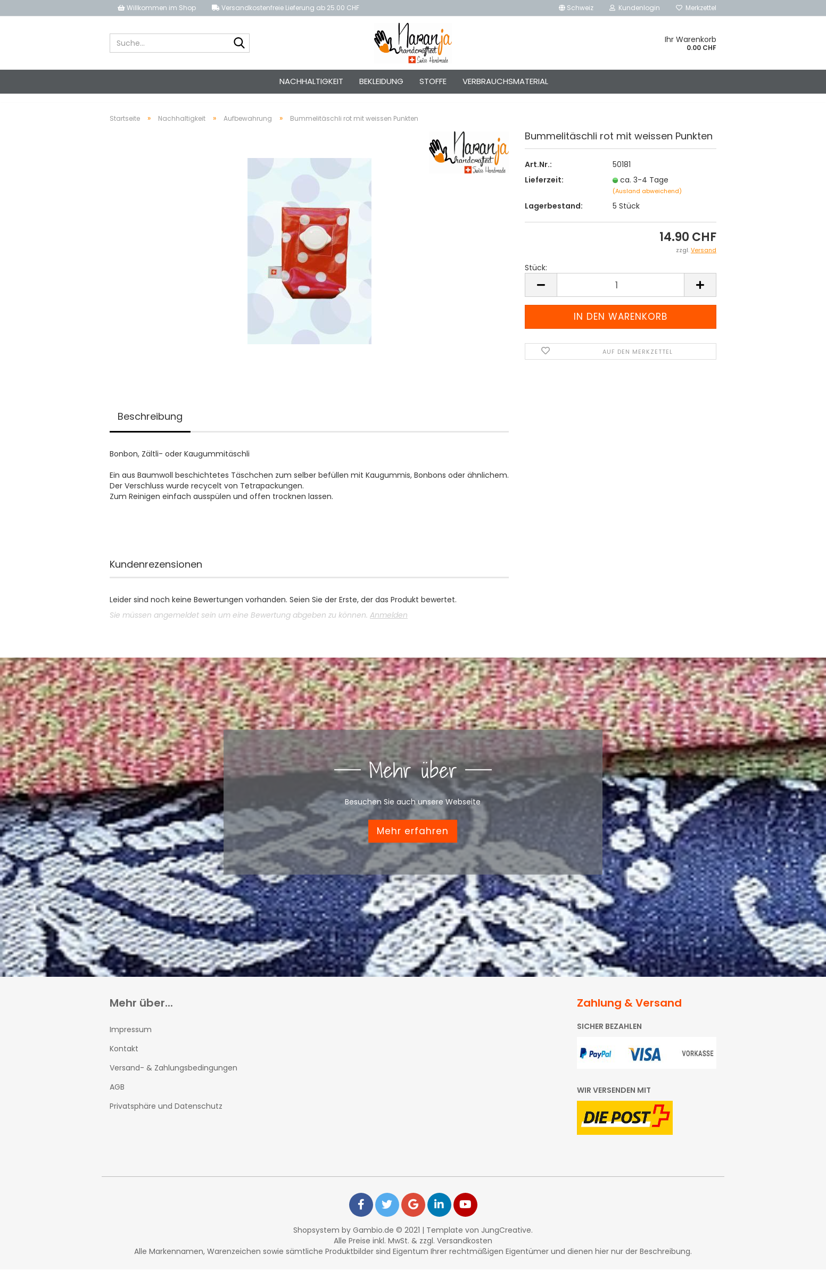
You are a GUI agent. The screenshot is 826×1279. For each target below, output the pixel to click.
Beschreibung (150, 426)
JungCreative (506, 1239)
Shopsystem (316, 1239)
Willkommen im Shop (157, 7)
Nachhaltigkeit (311, 81)
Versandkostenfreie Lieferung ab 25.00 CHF (285, 7)
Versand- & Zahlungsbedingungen (173, 1077)
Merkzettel (696, 7)
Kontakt (124, 1058)
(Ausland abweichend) (647, 200)
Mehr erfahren (413, 840)
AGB (117, 1096)
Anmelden (389, 624)
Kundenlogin (634, 7)
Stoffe (433, 81)
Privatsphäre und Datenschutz (166, 1115)
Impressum (131, 1039)
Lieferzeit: (544, 189)
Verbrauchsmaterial (505, 81)
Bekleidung (381, 81)
